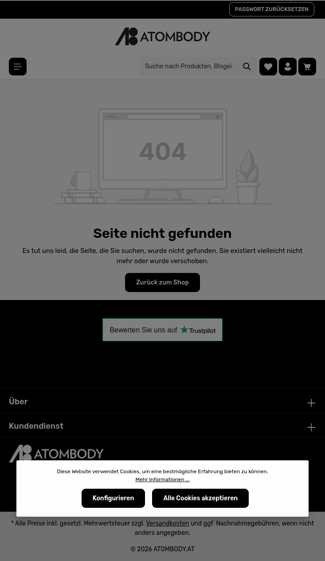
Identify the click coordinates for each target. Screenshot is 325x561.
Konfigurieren (113, 498)
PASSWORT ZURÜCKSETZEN (272, 9)
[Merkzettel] (268, 66)
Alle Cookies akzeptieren (200, 498)
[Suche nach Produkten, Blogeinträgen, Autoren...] (188, 66)
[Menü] (18, 66)
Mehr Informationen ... (162, 480)
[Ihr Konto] (288, 66)
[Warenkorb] (307, 66)
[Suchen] (247, 66)
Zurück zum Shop (162, 282)
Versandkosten (167, 523)
